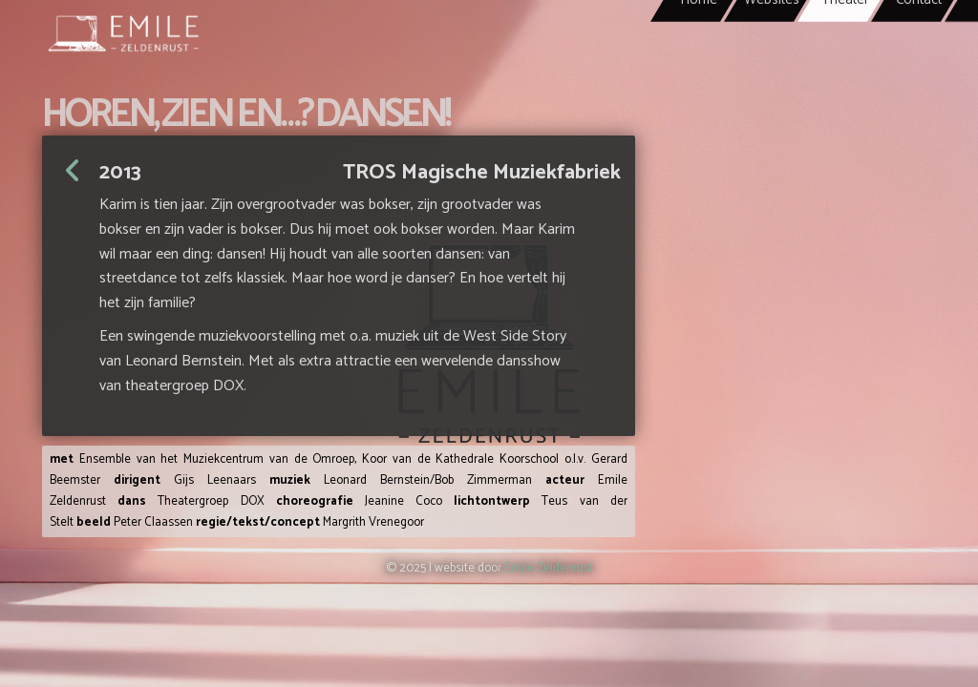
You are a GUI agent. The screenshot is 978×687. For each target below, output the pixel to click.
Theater (845, 58)
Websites (771, 58)
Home (698, 58)
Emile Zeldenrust (548, 568)
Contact (919, 58)
